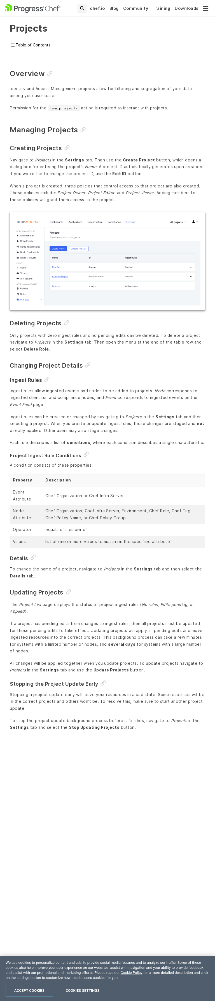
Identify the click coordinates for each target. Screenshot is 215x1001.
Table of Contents (30, 45)
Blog (114, 8)
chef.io (97, 8)
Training (161, 8)
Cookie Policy (131, 980)
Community (135, 8)
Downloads (186, 8)
